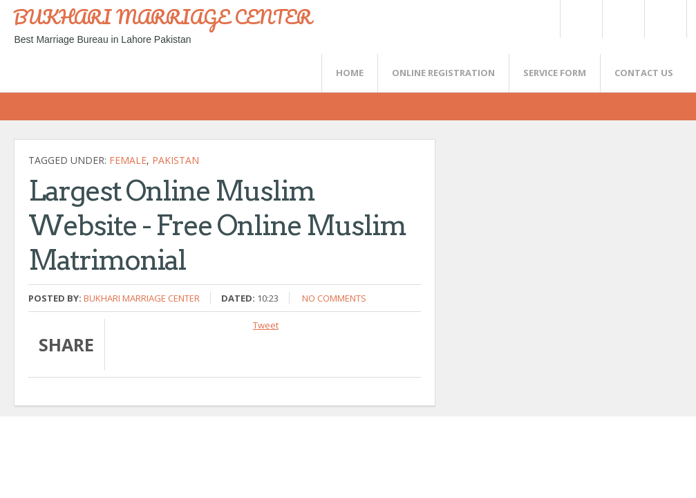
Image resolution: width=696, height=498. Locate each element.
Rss (623, 19)
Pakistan (175, 160)
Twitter (580, 19)
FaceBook (663, 19)
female (128, 160)
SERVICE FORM (554, 72)
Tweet (266, 325)
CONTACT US (643, 72)
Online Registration (443, 72)
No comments (334, 298)
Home (350, 72)
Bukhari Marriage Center (142, 298)
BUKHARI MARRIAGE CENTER (162, 16)
